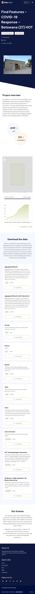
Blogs (3, 570)
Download (17, 287)
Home (3, 563)
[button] (4, 158)
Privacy (31, 592)
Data (3, 567)
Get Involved (5, 565)
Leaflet (14, 191)
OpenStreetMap (20, 191)
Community (17, 2)
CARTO (30, 191)
